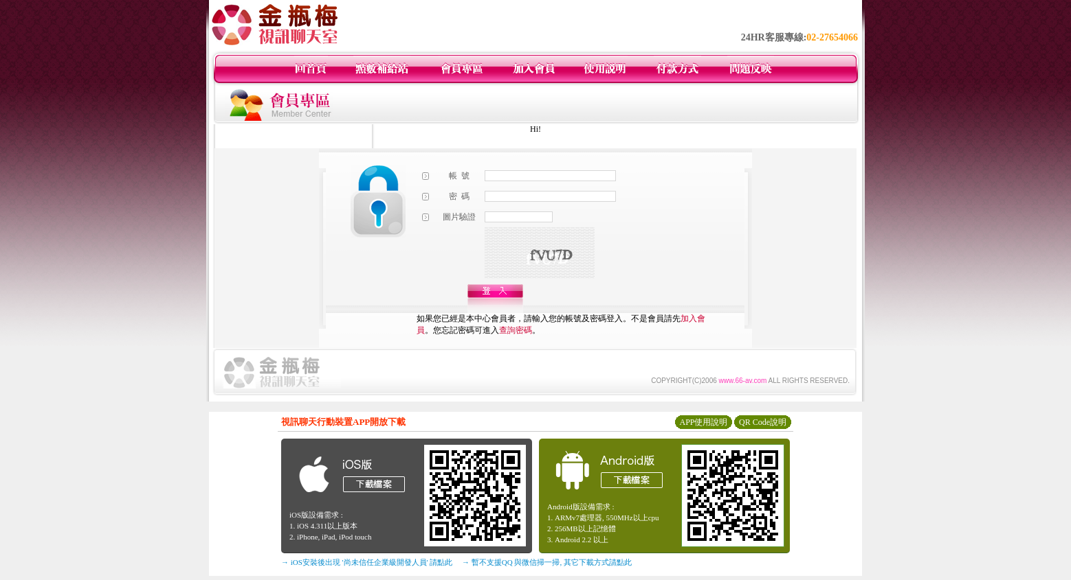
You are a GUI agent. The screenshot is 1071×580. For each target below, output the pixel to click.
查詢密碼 (515, 330)
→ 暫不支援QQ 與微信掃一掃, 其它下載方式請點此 (547, 562)
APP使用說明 (703, 422)
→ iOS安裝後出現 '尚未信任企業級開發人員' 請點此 (366, 562)
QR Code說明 (762, 422)
